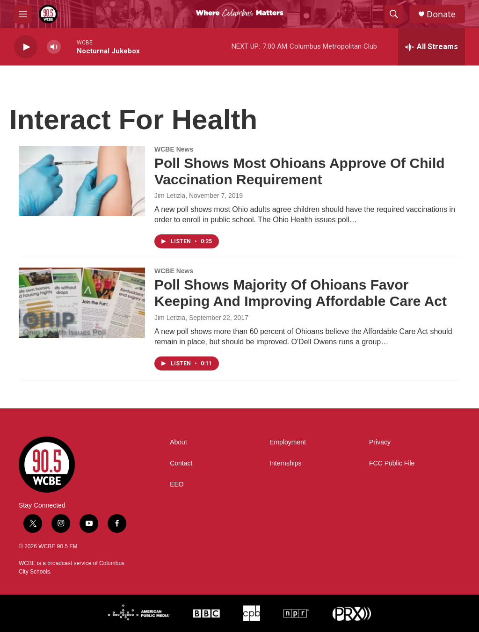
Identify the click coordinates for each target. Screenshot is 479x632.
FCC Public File (391, 463)
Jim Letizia (169, 195)
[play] (25, 47)
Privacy (380, 442)
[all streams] (431, 46)
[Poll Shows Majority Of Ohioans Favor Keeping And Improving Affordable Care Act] (82, 303)
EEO (177, 484)
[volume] (54, 47)
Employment (287, 442)
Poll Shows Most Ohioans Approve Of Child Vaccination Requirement (299, 171)
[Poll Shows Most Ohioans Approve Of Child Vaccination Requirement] (82, 181)
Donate (441, 14)
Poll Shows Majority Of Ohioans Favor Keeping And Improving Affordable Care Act (300, 293)
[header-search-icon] (394, 14)
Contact (181, 463)
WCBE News (173, 149)
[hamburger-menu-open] (23, 14)
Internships (285, 463)
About (178, 442)
